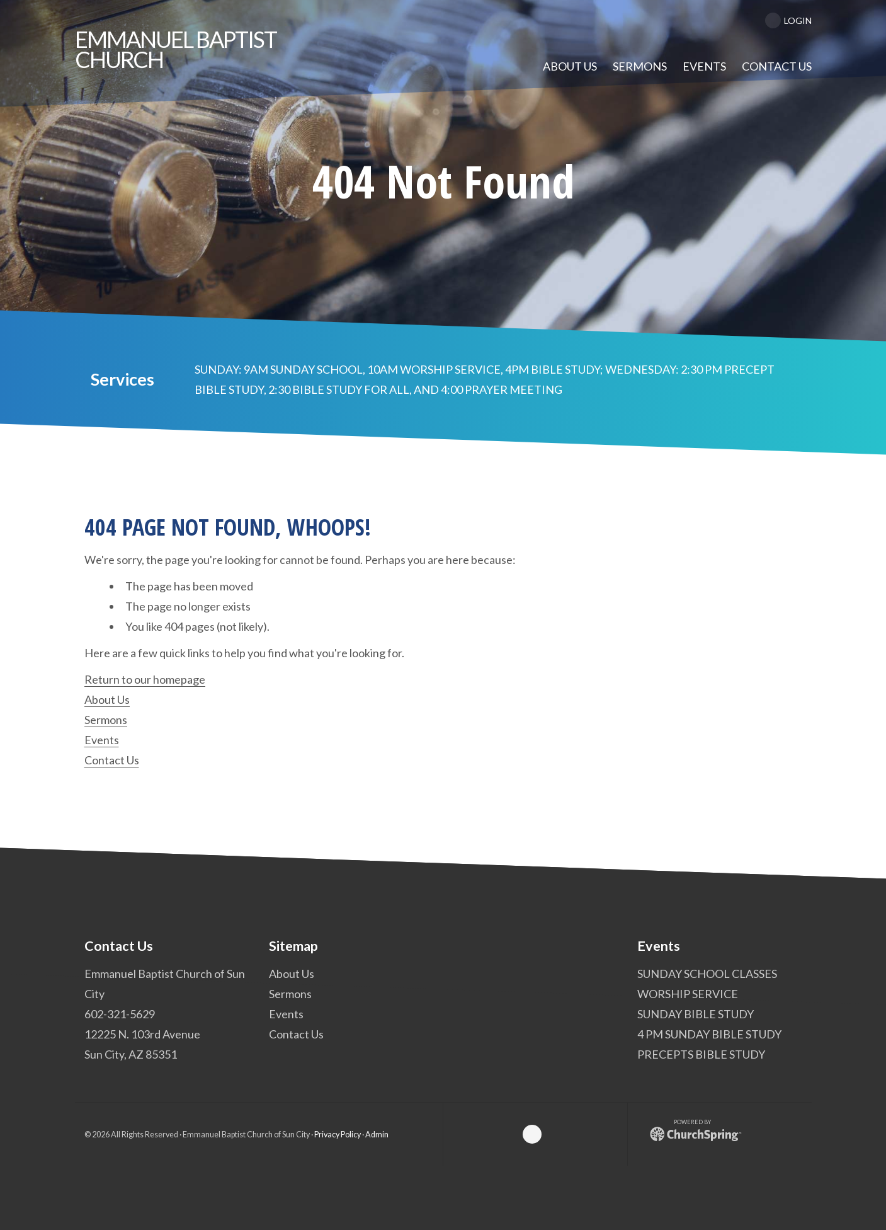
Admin (377, 1134)
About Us (107, 699)
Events (101, 740)
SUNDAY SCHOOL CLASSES (706, 973)
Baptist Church (175, 49)
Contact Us (111, 760)
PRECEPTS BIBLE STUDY (700, 1054)
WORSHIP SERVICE (687, 994)
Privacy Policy (337, 1134)
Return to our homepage (144, 679)
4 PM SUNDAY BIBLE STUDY (709, 1034)
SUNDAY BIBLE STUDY (695, 1014)
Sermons (105, 720)
